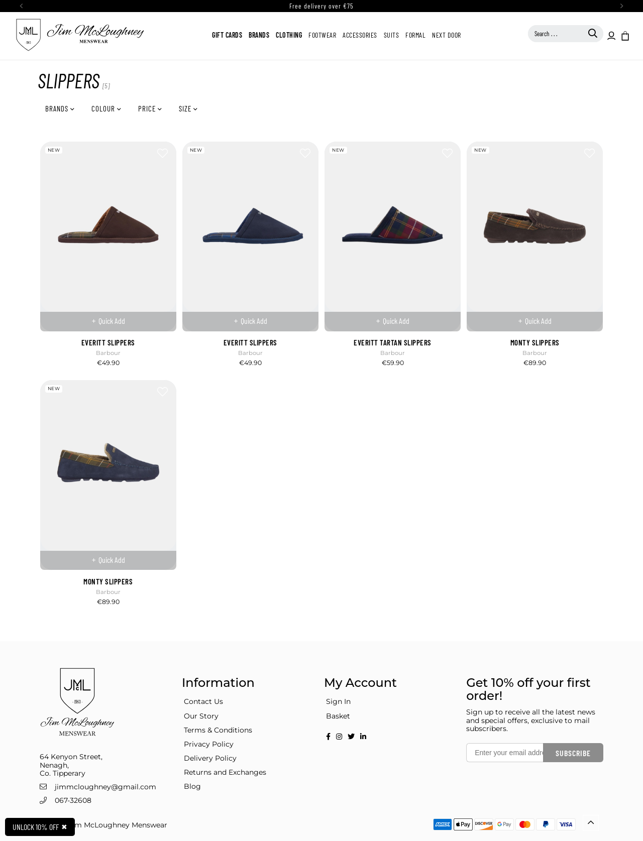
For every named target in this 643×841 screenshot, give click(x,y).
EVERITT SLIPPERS (108, 342)
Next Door (446, 35)
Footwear (322, 35)
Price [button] (148, 108)
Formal (415, 35)
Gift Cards (227, 35)
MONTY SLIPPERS (535, 342)
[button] (624, 35)
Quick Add (111, 320)
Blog (192, 786)
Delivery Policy (210, 758)
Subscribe (573, 753)
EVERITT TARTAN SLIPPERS (393, 342)
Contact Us (203, 701)
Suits (391, 35)
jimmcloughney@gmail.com (105, 786)
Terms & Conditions (218, 730)
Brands (259, 35)
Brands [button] (57, 108)
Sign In (338, 701)
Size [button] (186, 108)
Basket (338, 715)
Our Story (201, 715)
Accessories (360, 35)
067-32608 (73, 800)
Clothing (289, 35)
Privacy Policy (209, 744)
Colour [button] (104, 108)
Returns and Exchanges (225, 772)
